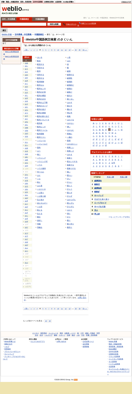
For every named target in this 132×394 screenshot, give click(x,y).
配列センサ (41, 89)
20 (50, 321)
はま (26, 151)
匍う (39, 155)
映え (39, 182)
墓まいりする (72, 161)
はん (26, 195)
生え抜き (40, 200)
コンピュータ (53, 333)
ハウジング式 (42, 161)
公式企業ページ (88, 341)
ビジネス (35, 333)
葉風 (68, 116)
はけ (26, 86)
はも (26, 163)
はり (26, 177)
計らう (69, 189)
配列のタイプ (42, 106)
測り (68, 214)
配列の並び (41, 109)
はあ (26, 63)
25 (76, 50)
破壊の (69, 89)
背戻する (40, 68)
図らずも (70, 203)
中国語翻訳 (40, 19)
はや (26, 166)
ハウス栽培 (41, 168)
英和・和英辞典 (25, 2)
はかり (69, 210)
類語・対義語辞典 (12, 2)
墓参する (70, 165)
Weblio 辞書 (7, 34)
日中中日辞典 (38, 2)
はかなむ (70, 130)
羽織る (39, 227)
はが (26, 198)
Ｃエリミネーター (101, 199)
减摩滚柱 (98, 181)
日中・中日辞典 (8, 19)
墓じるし (70, 99)
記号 (113, 163)
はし (26, 95)
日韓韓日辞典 (49, 2)
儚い (68, 127)
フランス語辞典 (114, 356)
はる (26, 180)
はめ (26, 160)
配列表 (39, 123)
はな (26, 122)
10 (58, 50)
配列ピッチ (41, 127)
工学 (82, 333)
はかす (69, 103)
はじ (26, 216)
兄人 (96, 210)
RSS (75, 379)
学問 (98, 333)
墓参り (69, 158)
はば (26, 242)
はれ (26, 183)
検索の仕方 (8, 344)
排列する (40, 75)
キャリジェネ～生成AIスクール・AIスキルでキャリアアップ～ (118, 371)
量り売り (70, 224)
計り (68, 217)
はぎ (26, 201)
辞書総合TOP (126, 2)
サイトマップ (9, 354)
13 (69, 50)
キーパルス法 (99, 207)
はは (26, 136)
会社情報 (86, 344)
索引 (4, 30)
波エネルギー (42, 203)
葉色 (39, 148)
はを (26, 192)
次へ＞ (84, 50)
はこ (26, 89)
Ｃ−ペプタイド (100, 203)
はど (26, 239)
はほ (26, 148)
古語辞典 (58, 2)
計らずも (70, 207)
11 (62, 50)
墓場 (68, 141)
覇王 (39, 217)
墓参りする (71, 168)
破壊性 (69, 78)
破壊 (68, 71)
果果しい (70, 148)
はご (26, 210)
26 (79, 50)
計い (68, 179)
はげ (26, 207)
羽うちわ (40, 172)
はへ (26, 145)
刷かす (69, 106)
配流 (39, 61)
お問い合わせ (61, 341)
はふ (26, 142)
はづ (26, 233)
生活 (41, 335)
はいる (39, 57)
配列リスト (41, 137)
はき (26, 81)
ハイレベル (41, 141)
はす (26, 98)
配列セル (40, 85)
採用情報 (86, 346)
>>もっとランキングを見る (119, 217)
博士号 (69, 113)
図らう (69, 186)
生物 (68, 335)
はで (26, 236)
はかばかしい (72, 144)
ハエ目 (39, 207)
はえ (26, 72)
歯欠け (69, 96)
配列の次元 (41, 99)
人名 (78, 335)
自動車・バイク (70, 333)
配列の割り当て (43, 116)
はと (26, 119)
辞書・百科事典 (91, 335)
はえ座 (39, 186)
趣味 (55, 335)
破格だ (69, 92)
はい (26, 66)
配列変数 (40, 134)
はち (26, 110)
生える (39, 214)
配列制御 (40, 82)
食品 (73, 335)
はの (26, 133)
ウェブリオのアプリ (37, 341)
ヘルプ (6, 346)
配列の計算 (41, 92)
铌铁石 (97, 184)
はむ (26, 157)
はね (26, 130)
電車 (61, 333)
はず (26, 219)
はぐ (26, 204)
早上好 (97, 214)
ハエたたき (41, 189)
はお (26, 75)
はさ (26, 92)
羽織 (39, 224)
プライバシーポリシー (12, 351)
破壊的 (69, 82)
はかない (70, 123)
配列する (40, 78)
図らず (69, 193)
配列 (39, 71)
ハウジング (41, 158)
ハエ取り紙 (41, 196)
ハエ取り (40, 193)
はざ (26, 213)
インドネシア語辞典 (116, 359)
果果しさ (70, 151)
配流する (40, 64)
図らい (69, 175)
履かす (69, 109)
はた (26, 107)
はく (26, 84)
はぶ (26, 248)
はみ (26, 154)
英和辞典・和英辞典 (116, 346)
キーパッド (99, 195)
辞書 (3, 2)
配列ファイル (42, 130)
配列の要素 (41, 113)
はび (26, 245)
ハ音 (68, 57)
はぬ (26, 127)
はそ (26, 104)
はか (26, 78)
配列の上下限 (42, 103)
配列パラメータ (43, 120)
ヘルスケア (48, 335)
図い (68, 172)
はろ (26, 186)
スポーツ (62, 335)
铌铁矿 (97, 192)
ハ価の (69, 137)
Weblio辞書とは (9, 341)
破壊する (70, 75)
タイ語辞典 (113, 361)
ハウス (39, 165)
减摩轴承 (98, 188)
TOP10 (97, 177)
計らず (69, 196)
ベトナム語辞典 (114, 364)
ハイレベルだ (42, 144)
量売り (69, 227)
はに (26, 125)
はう (26, 69)
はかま (69, 155)
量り (68, 220)
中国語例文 (24, 19)
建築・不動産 (90, 333)
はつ (26, 113)
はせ (26, 101)
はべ (26, 251)
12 (66, 50)
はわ (26, 189)
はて (26, 116)
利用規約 (7, 349)
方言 (82, 335)
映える (39, 210)
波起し (39, 220)
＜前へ (26, 50)
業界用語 (43, 333)
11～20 (110, 177)
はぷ (26, 263)
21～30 (123, 177)
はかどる (70, 120)
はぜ (26, 221)
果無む (69, 134)
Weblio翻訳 (113, 349)
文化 (36, 335)
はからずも (71, 200)
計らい (69, 182)
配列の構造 (41, 96)
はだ (26, 227)
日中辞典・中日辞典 (23, 34)
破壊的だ (70, 85)
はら (26, 174)
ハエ (39, 179)
